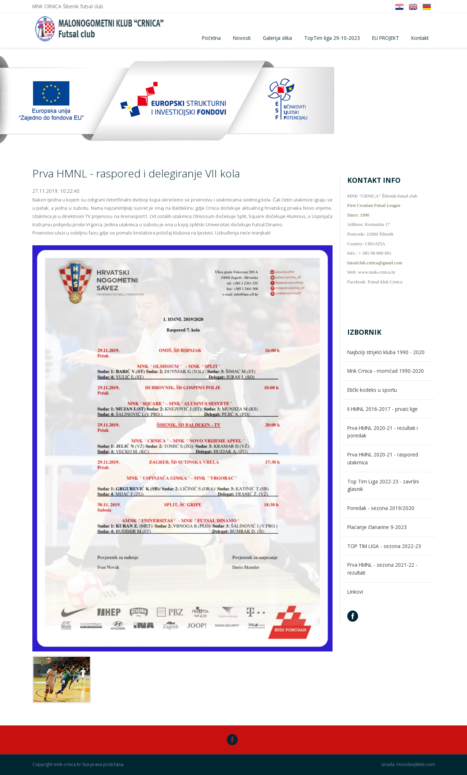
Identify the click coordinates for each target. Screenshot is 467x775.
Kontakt (420, 37)
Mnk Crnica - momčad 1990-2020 (385, 370)
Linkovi (355, 591)
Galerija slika (277, 37)
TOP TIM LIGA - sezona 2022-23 (384, 546)
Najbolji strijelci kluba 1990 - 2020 (386, 352)
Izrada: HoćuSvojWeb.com (408, 764)
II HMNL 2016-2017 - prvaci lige (382, 408)
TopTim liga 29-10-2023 (332, 37)
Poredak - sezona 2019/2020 (380, 508)
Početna (211, 37)
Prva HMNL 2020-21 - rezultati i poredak (382, 431)
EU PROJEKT (385, 37)
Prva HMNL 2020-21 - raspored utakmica (382, 458)
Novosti (242, 37)
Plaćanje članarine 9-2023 (377, 527)
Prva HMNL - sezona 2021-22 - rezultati (382, 568)
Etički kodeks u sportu (372, 389)
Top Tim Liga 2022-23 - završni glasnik (383, 485)
